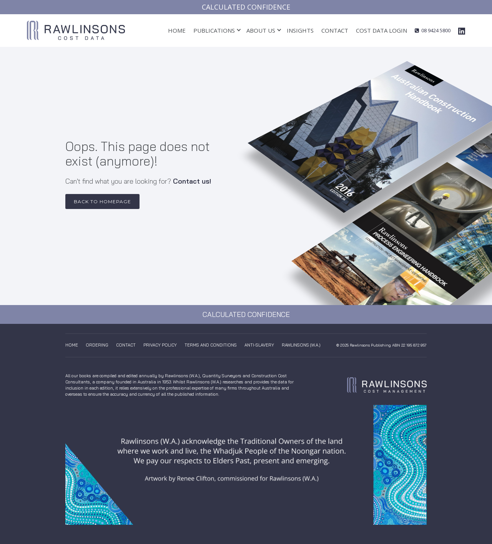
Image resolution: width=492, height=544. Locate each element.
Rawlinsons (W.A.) (301, 345)
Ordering (97, 345)
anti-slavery (259, 345)
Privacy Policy (160, 345)
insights (300, 30)
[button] (214, 30)
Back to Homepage (102, 201)
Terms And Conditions (210, 345)
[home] (76, 30)
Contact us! (192, 181)
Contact (334, 30)
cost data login (381, 30)
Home (177, 30)
